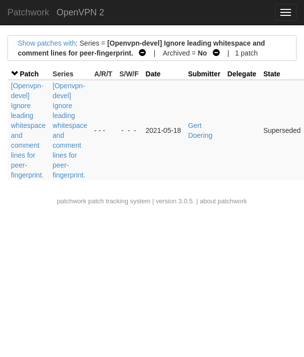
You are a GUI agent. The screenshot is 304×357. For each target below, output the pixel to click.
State (271, 74)
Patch (29, 74)
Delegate (242, 74)
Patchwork (28, 12)
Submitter (204, 74)
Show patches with (47, 43)
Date (153, 74)
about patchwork (223, 201)
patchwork (71, 201)
